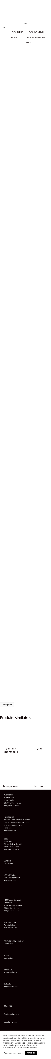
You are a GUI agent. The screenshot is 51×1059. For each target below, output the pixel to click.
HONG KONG (9, 817)
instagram (16, 1014)
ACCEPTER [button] (31, 1053)
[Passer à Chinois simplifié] (25, 20)
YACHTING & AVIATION (35, 37)
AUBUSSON (8, 795)
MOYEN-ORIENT (10, 922)
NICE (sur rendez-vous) (12, 900)
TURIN (6, 955)
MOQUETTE (16, 37)
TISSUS (28, 42)
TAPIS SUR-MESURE (36, 32)
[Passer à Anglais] (25, 17)
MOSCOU (7, 984)
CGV (5, 1006)
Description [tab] (7, 704)
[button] (4, 26)
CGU (10, 1006)
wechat (14, 1022)
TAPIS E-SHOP (17, 32)
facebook (7, 1014)
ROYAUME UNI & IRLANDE (14, 941)
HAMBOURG (8, 969)
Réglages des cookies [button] (13, 1053)
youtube (7, 1022)
